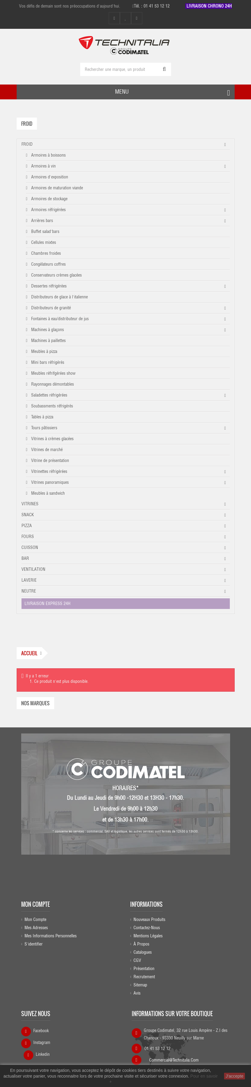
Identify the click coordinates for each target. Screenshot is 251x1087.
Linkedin (43, 1054)
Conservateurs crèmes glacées (56, 275)
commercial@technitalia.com (174, 1058)
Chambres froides (45, 253)
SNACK (27, 514)
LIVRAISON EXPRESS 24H (48, 603)
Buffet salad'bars (44, 231)
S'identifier (34, 944)
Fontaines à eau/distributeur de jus (59, 318)
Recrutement (144, 976)
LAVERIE (29, 580)
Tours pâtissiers (43, 427)
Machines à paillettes (48, 340)
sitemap (140, 985)
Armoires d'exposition (49, 177)
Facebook (41, 1030)
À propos (141, 944)
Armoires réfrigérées (48, 209)
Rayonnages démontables (52, 384)
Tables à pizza (41, 417)
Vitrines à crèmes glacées (52, 438)
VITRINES (29, 504)
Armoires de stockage (49, 198)
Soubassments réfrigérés (51, 406)
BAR (25, 558)
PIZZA (26, 525)
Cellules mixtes (43, 242)
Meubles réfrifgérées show (52, 373)
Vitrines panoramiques (49, 482)
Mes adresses (36, 927)
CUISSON (29, 547)
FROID (27, 144)
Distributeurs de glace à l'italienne (59, 297)
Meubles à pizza (43, 351)
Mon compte (35, 904)
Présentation (144, 968)
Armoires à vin (43, 166)
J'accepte (234, 1076)
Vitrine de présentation (49, 460)
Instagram (41, 1042)
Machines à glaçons (47, 329)
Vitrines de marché (46, 449)
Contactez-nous (147, 927)
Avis (137, 993)
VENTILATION (33, 569)
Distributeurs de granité (50, 308)
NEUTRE (28, 591)
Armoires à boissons (48, 155)
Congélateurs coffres (48, 264)
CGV (137, 960)
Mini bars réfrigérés (47, 362)
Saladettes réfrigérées (48, 395)
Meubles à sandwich (47, 493)
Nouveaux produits (149, 919)
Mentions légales (148, 936)
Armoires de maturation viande (56, 188)
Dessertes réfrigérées (48, 286)
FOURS (27, 536)
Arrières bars (41, 220)
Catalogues (143, 952)
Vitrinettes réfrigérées (48, 471)
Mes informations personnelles (51, 936)
